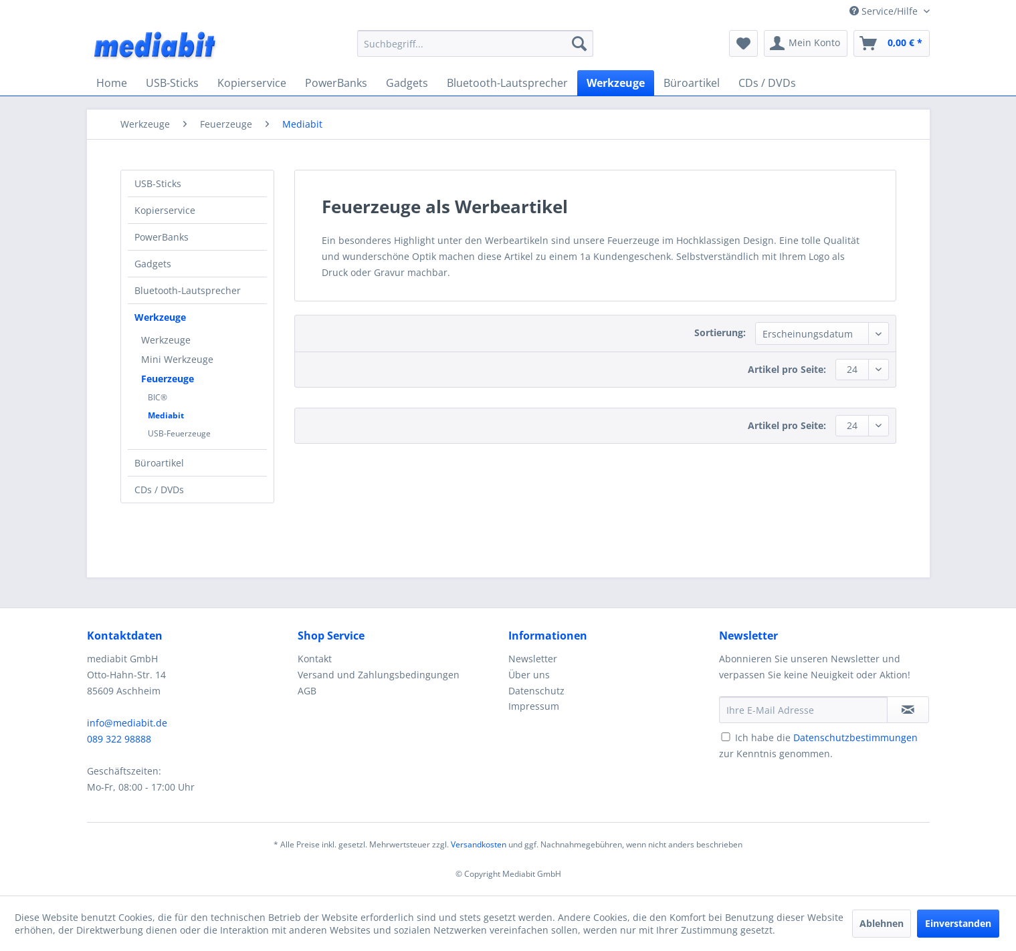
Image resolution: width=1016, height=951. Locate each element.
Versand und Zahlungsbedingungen (379, 674)
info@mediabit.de (127, 722)
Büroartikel (159, 462)
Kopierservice (164, 210)
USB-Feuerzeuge (179, 433)
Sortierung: (720, 332)
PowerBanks (161, 237)
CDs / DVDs (159, 489)
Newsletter (532, 658)
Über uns (529, 674)
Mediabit (166, 415)
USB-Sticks (157, 183)
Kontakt (315, 658)
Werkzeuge (160, 317)
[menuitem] (475, 43)
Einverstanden (958, 923)
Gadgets (152, 263)
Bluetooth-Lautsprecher (187, 290)
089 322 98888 (119, 738)
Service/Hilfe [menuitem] (884, 11)
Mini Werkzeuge (177, 359)
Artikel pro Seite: (787, 369)
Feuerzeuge (167, 378)
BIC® (157, 397)
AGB (307, 690)
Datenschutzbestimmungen (855, 737)
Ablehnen (881, 923)
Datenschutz (536, 690)
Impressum (533, 706)
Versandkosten (478, 844)
